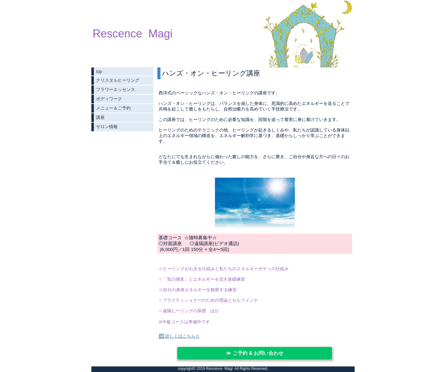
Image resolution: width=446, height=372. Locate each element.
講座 (100, 117)
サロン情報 (107, 126)
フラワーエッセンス (115, 89)
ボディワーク (109, 98)
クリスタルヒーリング (117, 80)
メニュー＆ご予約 (113, 108)
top (99, 71)
